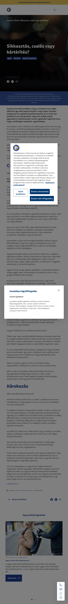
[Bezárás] (59, 290)
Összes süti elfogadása (42, 198)
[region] (34, 174)
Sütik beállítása (20, 192)
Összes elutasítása (40, 191)
